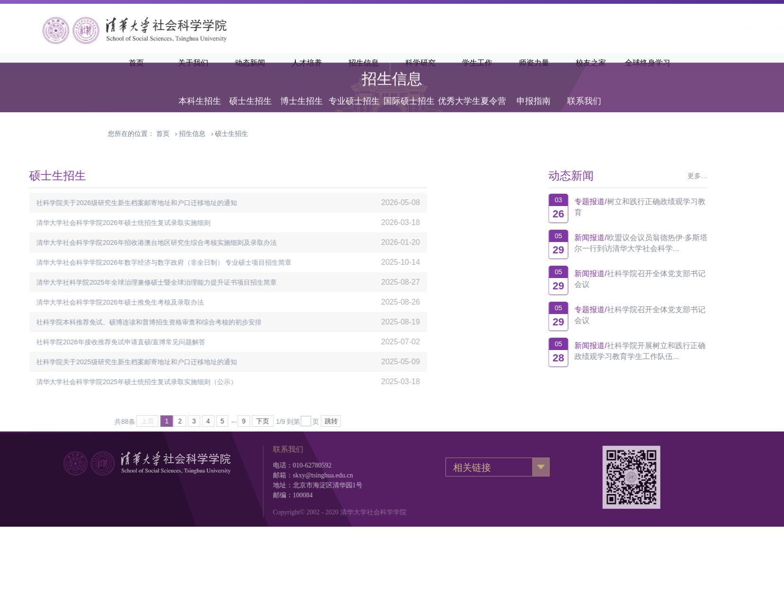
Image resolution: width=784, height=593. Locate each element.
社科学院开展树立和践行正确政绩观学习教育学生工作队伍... (671, 350)
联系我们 (584, 91)
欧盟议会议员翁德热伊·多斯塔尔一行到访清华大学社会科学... (672, 243)
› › (202, 133)
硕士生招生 (250, 91)
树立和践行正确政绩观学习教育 (671, 207)
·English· (665, 28)
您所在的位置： (131, 133)
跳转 (252, 421)
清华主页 (576, 28)
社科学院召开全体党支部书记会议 (671, 279)
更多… (729, 176)
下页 (184, 421)
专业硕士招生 (354, 91)
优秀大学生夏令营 (472, 91)
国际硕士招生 (409, 91)
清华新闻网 (621, 28)
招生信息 (192, 133)
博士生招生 (301, 91)
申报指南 (534, 91)
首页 (162, 133)
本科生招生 (199, 91)
